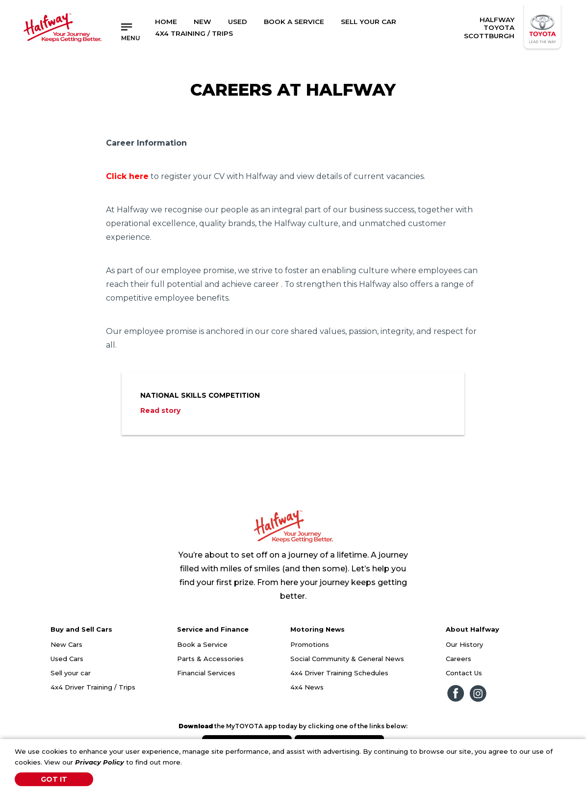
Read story (160, 410)
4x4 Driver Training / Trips (93, 687)
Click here (127, 176)
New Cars (66, 644)
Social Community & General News (347, 659)
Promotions (309, 644)
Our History (464, 644)
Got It (54, 779)
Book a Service (294, 22)
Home (166, 22)
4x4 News (307, 687)
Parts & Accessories (210, 659)
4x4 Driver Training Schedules (339, 673)
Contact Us (464, 673)
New (202, 22)
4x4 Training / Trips (194, 33)
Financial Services (206, 673)
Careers (458, 659)
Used (237, 22)
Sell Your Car (368, 22)
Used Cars (67, 659)
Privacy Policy (99, 762)
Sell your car (71, 673)
